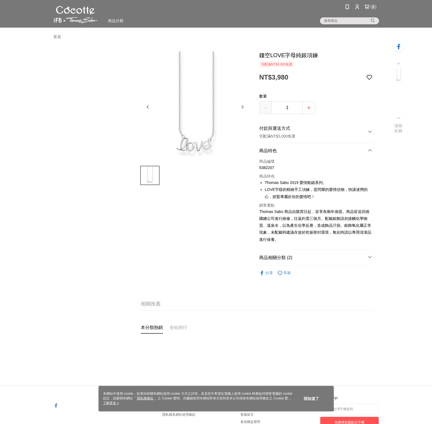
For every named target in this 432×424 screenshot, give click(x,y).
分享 (266, 273)
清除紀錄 (398, 128)
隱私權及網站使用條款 (178, 415)
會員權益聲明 (250, 422)
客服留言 (247, 415)
